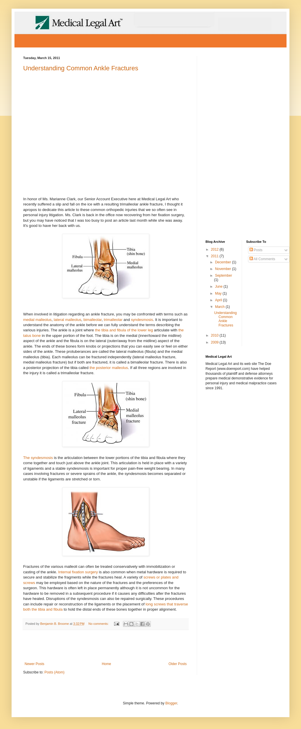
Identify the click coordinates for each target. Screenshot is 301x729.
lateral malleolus (67, 319)
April (219, 300)
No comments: (99, 623)
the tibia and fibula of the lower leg (124, 330)
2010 (215, 335)
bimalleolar (92, 319)
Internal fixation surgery (78, 572)
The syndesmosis (38, 458)
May (219, 293)
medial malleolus (37, 319)
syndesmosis (142, 319)
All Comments (262, 259)
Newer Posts (34, 664)
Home (106, 664)
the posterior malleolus (108, 368)
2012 (215, 249)
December (223, 262)
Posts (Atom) (54, 672)
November (223, 269)
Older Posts (177, 664)
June (219, 286)
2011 (215, 256)
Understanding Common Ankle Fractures (80, 68)
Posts (256, 250)
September (223, 275)
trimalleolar (113, 319)
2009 (215, 342)
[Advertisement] (105, 646)
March (220, 307)
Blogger (171, 703)
